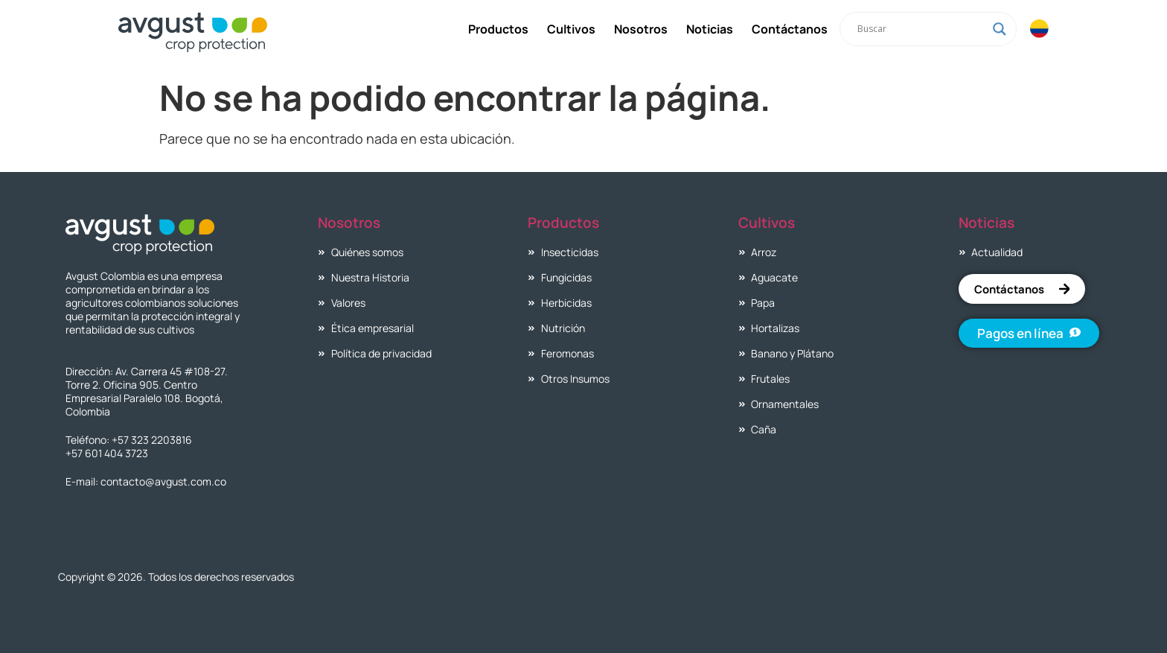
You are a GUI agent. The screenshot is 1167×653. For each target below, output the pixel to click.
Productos (497, 29)
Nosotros (640, 29)
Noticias (708, 29)
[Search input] (921, 29)
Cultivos (570, 29)
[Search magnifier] (998, 29)
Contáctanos (789, 29)
